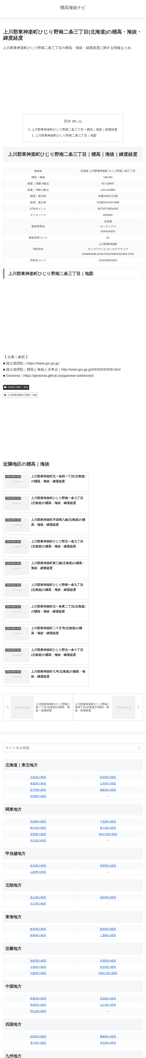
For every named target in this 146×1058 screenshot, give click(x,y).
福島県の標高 (108, 703)
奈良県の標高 (108, 880)
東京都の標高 (108, 741)
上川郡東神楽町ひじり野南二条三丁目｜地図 (66, 136)
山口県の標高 (108, 918)
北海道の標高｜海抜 (16, 387)
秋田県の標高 (108, 690)
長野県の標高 (108, 779)
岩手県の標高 (38, 703)
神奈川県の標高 (108, 747)
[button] (139, 661)
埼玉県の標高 (38, 754)
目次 (67, 121)
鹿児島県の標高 (108, 994)
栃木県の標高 (38, 741)
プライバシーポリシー (108, 1045)
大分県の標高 (108, 981)
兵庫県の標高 (108, 874)
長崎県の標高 (38, 994)
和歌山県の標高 (108, 887)
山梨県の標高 (38, 785)
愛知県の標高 (108, 842)
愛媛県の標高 (108, 950)
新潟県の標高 (38, 779)
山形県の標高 (108, 697)
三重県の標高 (108, 849)
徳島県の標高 (38, 950)
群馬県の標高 (38, 747)
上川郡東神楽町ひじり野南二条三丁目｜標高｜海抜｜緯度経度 (75, 129)
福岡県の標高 (38, 981)
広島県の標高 (108, 912)
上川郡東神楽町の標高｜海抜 (20, 395)
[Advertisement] (73, 82)
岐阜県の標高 (38, 842)
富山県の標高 (38, 811)
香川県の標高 (38, 956)
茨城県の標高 (38, 735)
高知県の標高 (108, 956)
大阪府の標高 (38, 887)
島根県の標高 (38, 918)
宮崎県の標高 (108, 988)
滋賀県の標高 (38, 874)
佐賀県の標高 (38, 988)
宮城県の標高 (38, 709)
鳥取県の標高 (38, 912)
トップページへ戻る (37, 1045)
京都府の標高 (38, 880)
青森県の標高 (38, 697)
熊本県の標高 (38, 1000)
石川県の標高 (38, 817)
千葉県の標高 (108, 735)
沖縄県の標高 (108, 1000)
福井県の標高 (108, 811)
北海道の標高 (38, 690)
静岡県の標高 (38, 849)
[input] (73, 661)
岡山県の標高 (38, 924)
